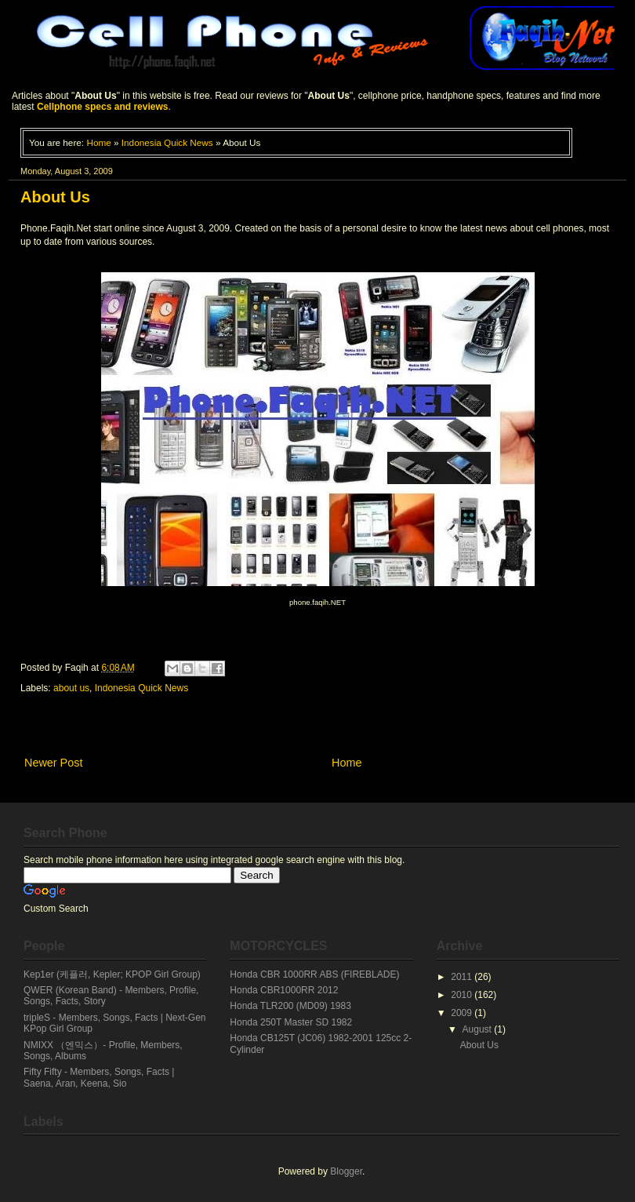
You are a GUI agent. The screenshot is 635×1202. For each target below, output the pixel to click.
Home (98, 142)
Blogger (346, 1171)
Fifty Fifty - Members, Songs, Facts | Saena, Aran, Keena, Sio (99, 1077)
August (479, 1029)
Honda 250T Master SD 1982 (291, 1022)
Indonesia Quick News (167, 142)
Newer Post (53, 762)
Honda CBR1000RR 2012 (284, 990)
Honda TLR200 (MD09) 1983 (290, 1005)
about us (71, 688)
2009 (462, 1012)
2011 (462, 976)
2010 (462, 994)
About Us (479, 1045)
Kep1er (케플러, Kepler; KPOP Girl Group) (112, 974)
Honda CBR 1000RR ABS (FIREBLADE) (314, 974)
